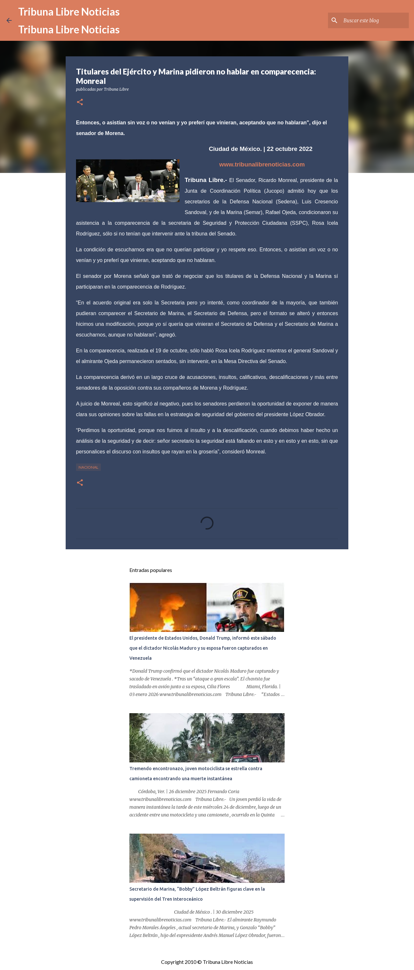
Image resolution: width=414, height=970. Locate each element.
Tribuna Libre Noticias (69, 11)
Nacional (88, 467)
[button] (80, 102)
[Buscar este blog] (375, 20)
